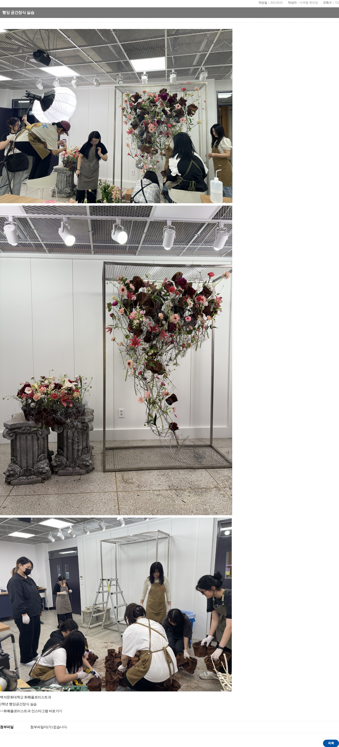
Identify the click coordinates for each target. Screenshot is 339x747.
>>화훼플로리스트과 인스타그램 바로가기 (31, 711)
